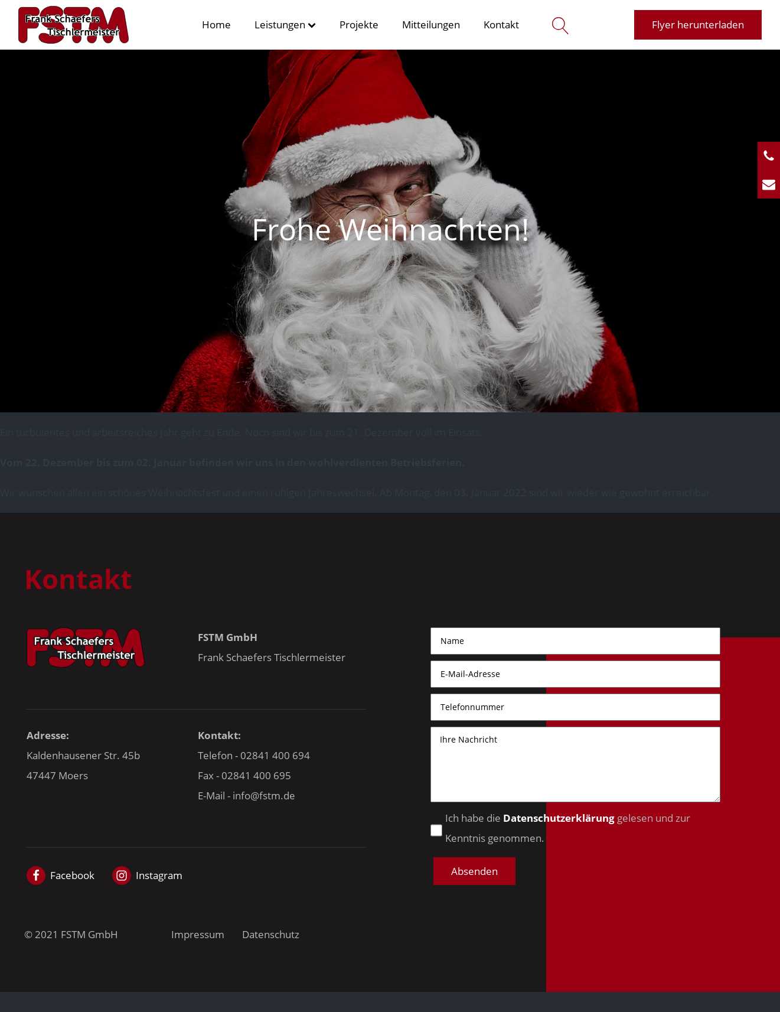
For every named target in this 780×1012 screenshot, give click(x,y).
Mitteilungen (431, 24)
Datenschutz (270, 934)
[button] (474, 871)
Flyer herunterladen (698, 24)
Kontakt (501, 24)
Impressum (197, 934)
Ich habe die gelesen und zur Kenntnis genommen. (567, 828)
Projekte (359, 24)
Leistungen (285, 24)
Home (216, 24)
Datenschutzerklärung (559, 818)
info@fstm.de (264, 795)
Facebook (72, 875)
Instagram (159, 875)
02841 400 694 (275, 755)
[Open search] (558, 25)
